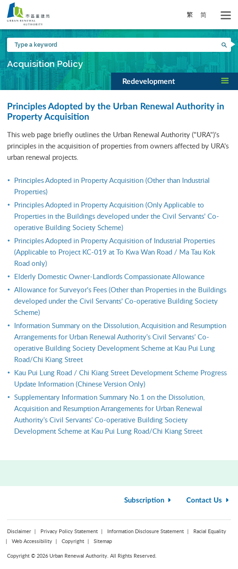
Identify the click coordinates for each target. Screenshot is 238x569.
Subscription (148, 500)
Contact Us (208, 500)
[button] (174, 81)
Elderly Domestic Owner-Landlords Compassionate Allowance (109, 276)
